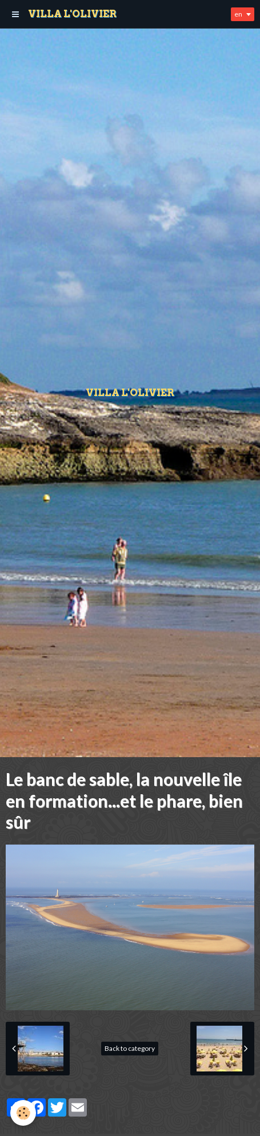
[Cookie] (23, 1113)
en (238, 14)
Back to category (130, 1048)
